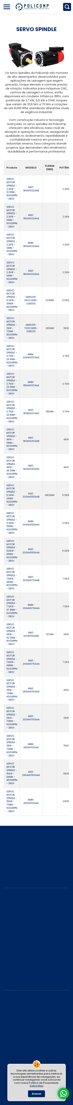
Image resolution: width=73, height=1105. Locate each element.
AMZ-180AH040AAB (31, 439)
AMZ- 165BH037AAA (31, 411)
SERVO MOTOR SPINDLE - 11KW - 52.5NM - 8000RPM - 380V (11, 634)
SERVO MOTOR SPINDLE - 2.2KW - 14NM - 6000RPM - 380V (11, 216)
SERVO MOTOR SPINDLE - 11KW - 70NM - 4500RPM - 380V (11, 690)
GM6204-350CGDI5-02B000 (31, 300)
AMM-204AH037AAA (31, 356)
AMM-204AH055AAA (31, 523)
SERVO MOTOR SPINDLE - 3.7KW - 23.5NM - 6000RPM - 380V (11, 356)
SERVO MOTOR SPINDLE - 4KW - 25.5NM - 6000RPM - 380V (11, 467)
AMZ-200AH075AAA (31, 662)
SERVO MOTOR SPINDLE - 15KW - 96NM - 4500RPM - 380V (11, 773)
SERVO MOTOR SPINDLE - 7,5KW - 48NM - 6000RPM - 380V (11, 662)
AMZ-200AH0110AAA (31, 718)
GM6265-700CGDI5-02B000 (31, 328)
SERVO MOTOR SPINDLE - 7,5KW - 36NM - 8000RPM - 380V (11, 578)
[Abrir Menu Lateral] (7, 7)
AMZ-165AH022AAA (31, 217)
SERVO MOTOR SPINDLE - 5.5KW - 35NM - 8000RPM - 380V (11, 300)
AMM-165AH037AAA (31, 384)
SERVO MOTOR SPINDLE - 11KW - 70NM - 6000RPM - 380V (11, 717)
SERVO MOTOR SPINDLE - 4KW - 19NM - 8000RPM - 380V (11, 439)
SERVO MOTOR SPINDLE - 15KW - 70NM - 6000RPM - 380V (11, 801)
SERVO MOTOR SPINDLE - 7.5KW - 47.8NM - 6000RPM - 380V (11, 606)
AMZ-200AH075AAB (31, 578)
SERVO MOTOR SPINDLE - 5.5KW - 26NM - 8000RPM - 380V (11, 495)
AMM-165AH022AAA (31, 244)
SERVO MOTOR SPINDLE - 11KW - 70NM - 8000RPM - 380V (11, 328)
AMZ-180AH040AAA (31, 467)
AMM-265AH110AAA (31, 746)
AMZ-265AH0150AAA (31, 773)
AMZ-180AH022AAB (31, 189)
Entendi (36, 1093)
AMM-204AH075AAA (31, 606)
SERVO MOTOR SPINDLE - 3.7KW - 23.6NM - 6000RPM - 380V (11, 411)
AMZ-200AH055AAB (31, 495)
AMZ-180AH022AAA (31, 272)
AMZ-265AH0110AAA (31, 690)
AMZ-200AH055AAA (31, 551)
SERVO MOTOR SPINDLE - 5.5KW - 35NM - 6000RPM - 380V (11, 523)
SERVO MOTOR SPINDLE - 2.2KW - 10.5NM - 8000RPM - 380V (11, 188)
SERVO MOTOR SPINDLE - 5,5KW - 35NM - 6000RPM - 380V (11, 551)
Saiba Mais (36, 1085)
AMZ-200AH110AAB (31, 634)
